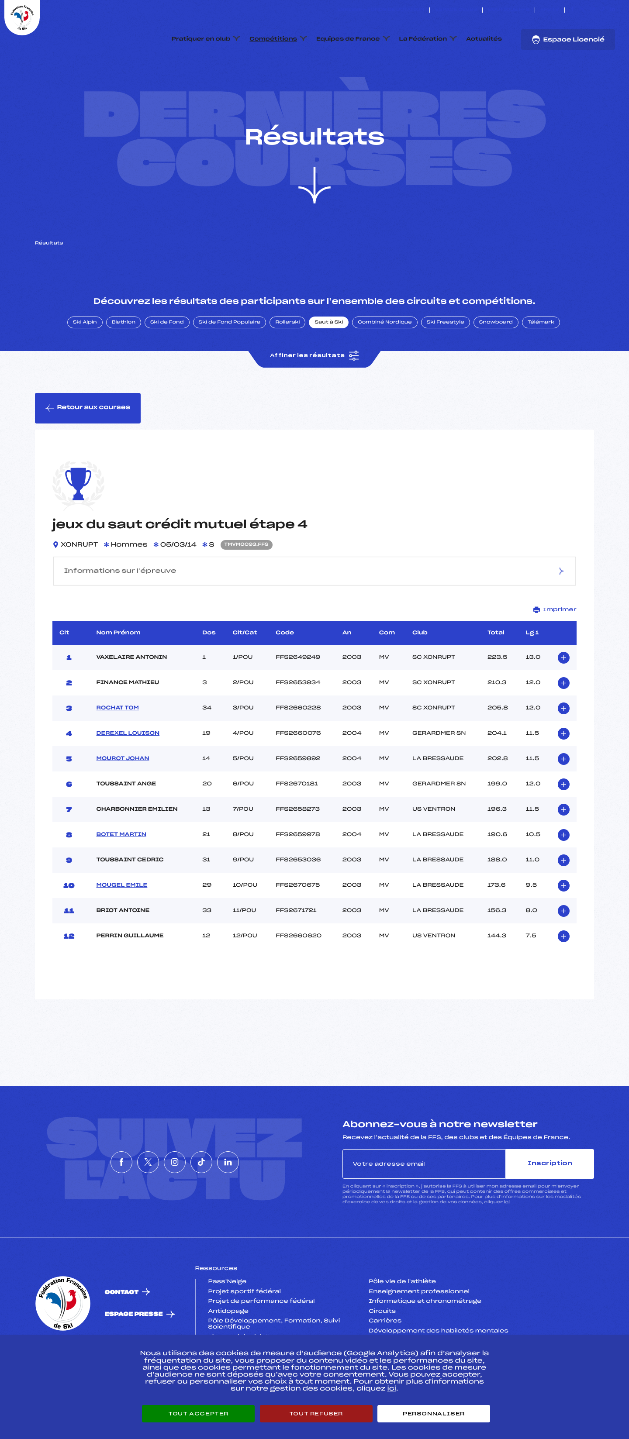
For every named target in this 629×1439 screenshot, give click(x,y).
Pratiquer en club (201, 39)
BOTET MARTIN (121, 875)
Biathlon (123, 363)
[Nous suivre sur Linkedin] (612, 10)
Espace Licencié (568, 39)
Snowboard (496, 363)
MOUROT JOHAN (123, 799)
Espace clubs (456, 10)
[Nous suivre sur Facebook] (572, 10)
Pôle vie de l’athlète (402, 1323)
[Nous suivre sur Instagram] (592, 10)
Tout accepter (198, 1413)
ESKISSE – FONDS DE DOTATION (380, 10)
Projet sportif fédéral (244, 1333)
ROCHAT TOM (118, 749)
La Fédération (423, 39)
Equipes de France (348, 39)
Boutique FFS (508, 10)
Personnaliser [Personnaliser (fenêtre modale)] (434, 1413)
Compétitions (273, 39)
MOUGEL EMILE (122, 926)
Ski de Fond (167, 363)
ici (507, 1244)
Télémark (541, 363)
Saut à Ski (328, 363)
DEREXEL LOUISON (128, 774)
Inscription (550, 1205)
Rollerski (287, 363)
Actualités (484, 39)
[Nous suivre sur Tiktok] (602, 10)
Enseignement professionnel (419, 1333)
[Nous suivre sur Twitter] (582, 10)
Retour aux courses (87, 449)
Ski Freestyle (445, 363)
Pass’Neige (227, 1323)
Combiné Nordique (385, 363)
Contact (122, 1333)
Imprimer (555, 650)
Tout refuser (316, 1413)
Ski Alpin (85, 363)
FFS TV (549, 10)
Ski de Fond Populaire (230, 363)
